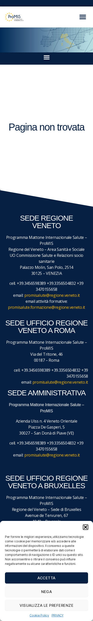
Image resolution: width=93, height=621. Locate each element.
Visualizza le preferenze (47, 605)
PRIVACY (57, 615)
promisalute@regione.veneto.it (52, 295)
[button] (85, 527)
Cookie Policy (39, 615)
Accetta (46, 578)
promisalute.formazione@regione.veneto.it (46, 307)
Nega (46, 591)
